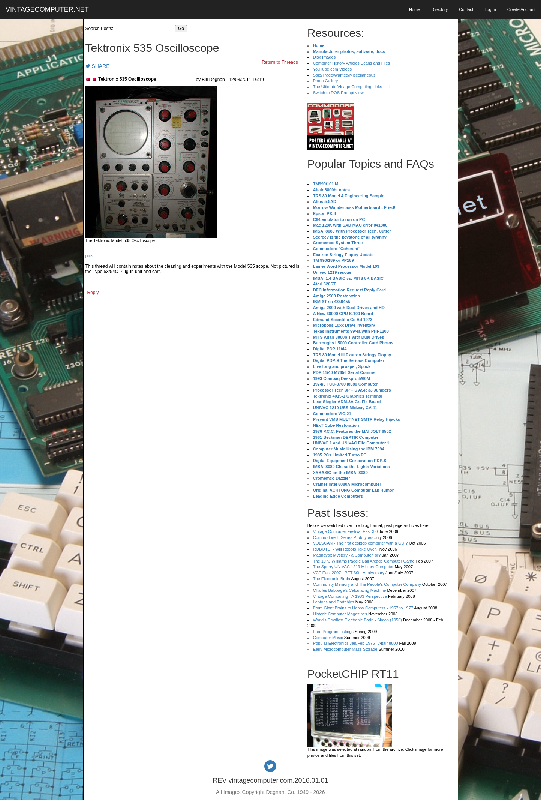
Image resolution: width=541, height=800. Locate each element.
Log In (490, 9)
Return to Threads (280, 62)
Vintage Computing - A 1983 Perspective (350, 596)
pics (89, 255)
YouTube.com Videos (332, 69)
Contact (466, 9)
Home (414, 9)
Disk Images (324, 57)
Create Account (521, 9)
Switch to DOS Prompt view (338, 92)
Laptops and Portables (333, 602)
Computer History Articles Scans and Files (351, 63)
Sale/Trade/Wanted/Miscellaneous (344, 75)
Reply (93, 292)
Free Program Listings (333, 631)
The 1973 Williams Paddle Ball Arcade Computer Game (364, 561)
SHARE (97, 66)
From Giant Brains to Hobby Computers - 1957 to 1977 (363, 608)
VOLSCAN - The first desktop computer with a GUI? (360, 543)
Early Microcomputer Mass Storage (345, 649)
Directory (439, 9)
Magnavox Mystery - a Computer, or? (347, 555)
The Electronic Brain (331, 578)
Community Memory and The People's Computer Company (367, 584)
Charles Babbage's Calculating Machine (349, 590)
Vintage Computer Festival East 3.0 (345, 531)
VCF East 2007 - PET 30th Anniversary (349, 572)
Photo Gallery (325, 80)
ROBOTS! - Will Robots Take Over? (345, 549)
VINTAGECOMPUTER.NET (47, 9)
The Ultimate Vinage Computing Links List (351, 86)
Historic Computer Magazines (340, 614)
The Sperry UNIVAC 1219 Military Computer (353, 566)
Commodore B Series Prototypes (343, 537)
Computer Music (328, 637)
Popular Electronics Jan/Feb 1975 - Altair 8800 (355, 643)
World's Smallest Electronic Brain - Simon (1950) (357, 620)
